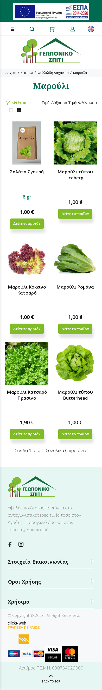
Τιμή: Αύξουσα (54, 102)
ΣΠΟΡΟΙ (27, 72)
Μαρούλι (80, 72)
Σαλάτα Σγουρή (27, 172)
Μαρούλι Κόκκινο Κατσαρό (27, 290)
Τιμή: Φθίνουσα (82, 102)
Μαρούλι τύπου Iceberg (75, 175)
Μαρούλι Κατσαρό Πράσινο (27, 395)
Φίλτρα (19, 102)
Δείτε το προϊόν (26, 223)
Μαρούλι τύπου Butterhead (75, 395)
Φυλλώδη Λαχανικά (53, 72)
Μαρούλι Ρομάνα (75, 287)
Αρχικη (10, 72)
